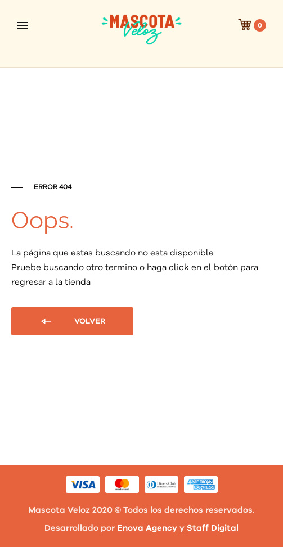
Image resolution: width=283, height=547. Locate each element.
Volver (72, 322)
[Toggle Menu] (22, 25)
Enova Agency (147, 528)
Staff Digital (213, 528)
